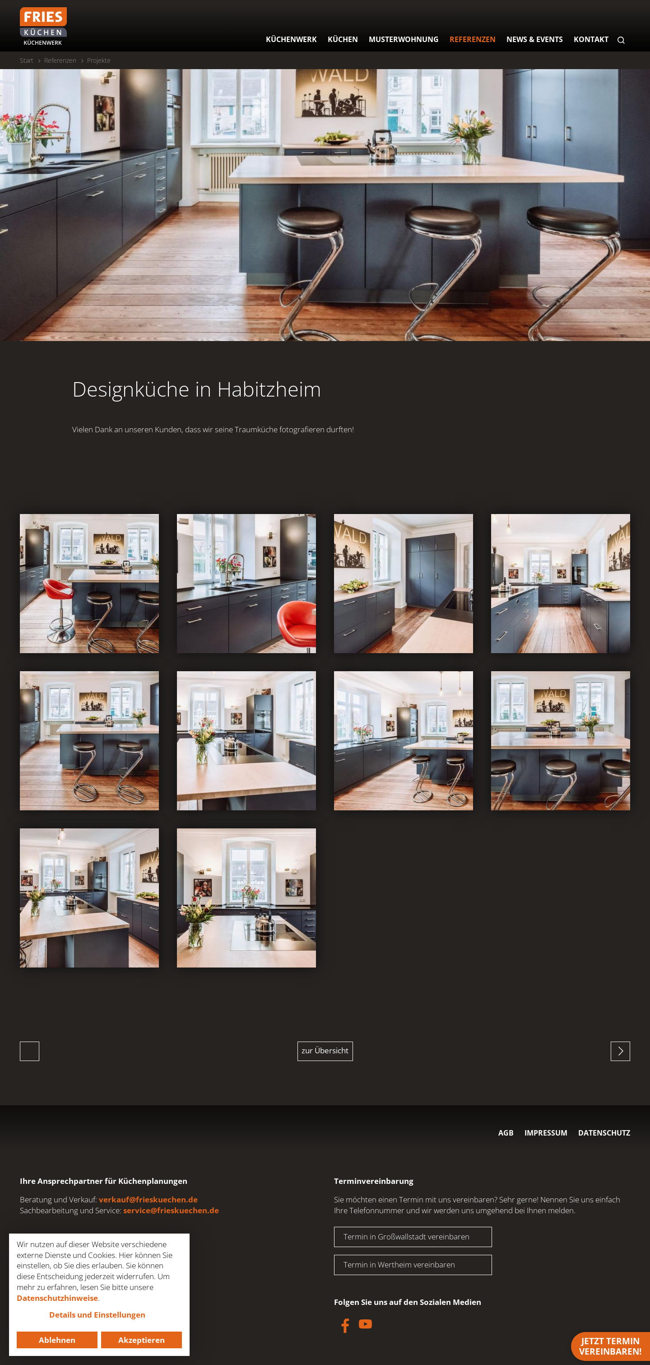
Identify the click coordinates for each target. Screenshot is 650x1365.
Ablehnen (57, 1340)
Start (26, 60)
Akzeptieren (141, 1340)
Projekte (99, 60)
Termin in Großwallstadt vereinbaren (406, 1236)
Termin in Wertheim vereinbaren (399, 1264)
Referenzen (60, 60)
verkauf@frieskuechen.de (148, 1199)
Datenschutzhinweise (57, 1298)
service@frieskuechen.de (171, 1210)
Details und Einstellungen (97, 1314)
